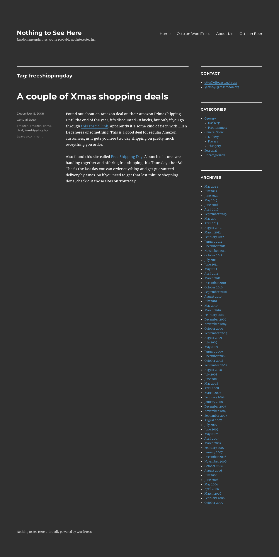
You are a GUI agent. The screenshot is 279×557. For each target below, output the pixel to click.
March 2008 (212, 393)
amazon (23, 125)
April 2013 (211, 223)
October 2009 (213, 329)
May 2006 (211, 484)
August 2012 (212, 228)
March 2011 (212, 278)
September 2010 (215, 292)
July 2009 (211, 342)
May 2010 (211, 306)
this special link (94, 126)
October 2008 (213, 361)
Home (165, 34)
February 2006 (214, 498)
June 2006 (211, 480)
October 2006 (213, 466)
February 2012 (214, 237)
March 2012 (212, 232)
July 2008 (210, 374)
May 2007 (211, 434)
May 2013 (210, 219)
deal (20, 130)
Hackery (213, 123)
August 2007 (213, 420)
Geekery (210, 118)
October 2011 (213, 255)
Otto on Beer (251, 34)
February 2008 (214, 397)
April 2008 (211, 388)
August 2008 (213, 370)
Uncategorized (214, 155)
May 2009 (211, 347)
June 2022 (211, 196)
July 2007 (210, 425)
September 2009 (215, 333)
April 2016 (211, 209)
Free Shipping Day (127, 156)
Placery (213, 141)
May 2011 (210, 269)
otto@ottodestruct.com (220, 82)
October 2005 (213, 503)
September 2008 (215, 365)
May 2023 (211, 187)
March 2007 (212, 443)
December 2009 (215, 319)
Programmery (217, 128)
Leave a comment (30, 136)
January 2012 (213, 241)
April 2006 (211, 489)
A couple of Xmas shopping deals (92, 96)
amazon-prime (40, 125)
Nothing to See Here (49, 32)
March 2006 (212, 493)
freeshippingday (36, 130)
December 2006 (215, 457)
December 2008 (215, 356)
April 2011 (211, 274)
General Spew (26, 119)
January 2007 (213, 452)
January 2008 (213, 402)
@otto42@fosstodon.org (221, 87)
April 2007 (211, 438)
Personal (210, 151)
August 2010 (212, 296)
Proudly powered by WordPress (70, 532)
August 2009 (213, 338)
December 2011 (214, 246)
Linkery (213, 137)
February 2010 (214, 315)
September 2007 (215, 416)
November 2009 (215, 324)
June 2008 (211, 379)
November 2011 (215, 251)
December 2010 (215, 283)
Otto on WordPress (193, 34)
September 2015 (215, 214)
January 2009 (213, 351)
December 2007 (215, 406)
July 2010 (210, 301)
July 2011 (210, 260)
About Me (224, 34)
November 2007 (215, 411)
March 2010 (212, 310)
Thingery (214, 146)
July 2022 (210, 191)
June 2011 (211, 264)
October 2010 (213, 287)
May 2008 (211, 384)
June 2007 (211, 429)
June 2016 (211, 205)
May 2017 (211, 200)
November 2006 (215, 461)
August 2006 (213, 471)
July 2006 (211, 475)
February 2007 (214, 448)
